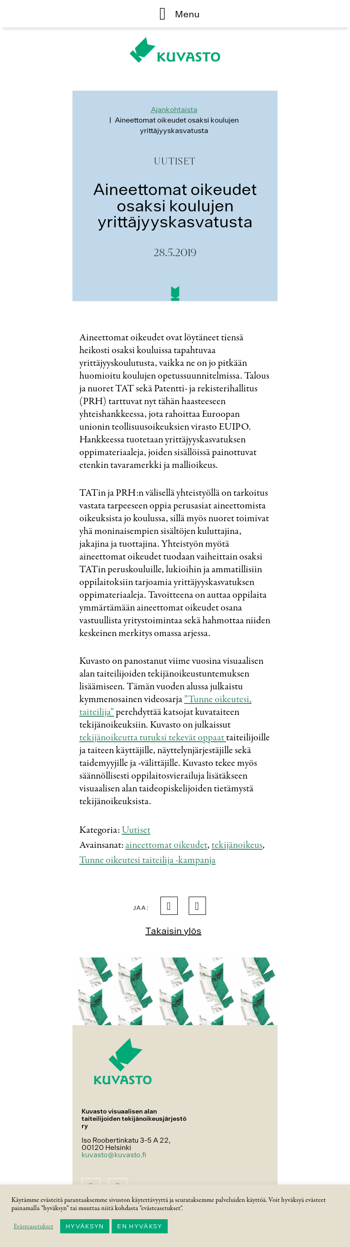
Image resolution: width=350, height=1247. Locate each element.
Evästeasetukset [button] (33, 1226)
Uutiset (136, 830)
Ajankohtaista (174, 109)
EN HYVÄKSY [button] (139, 1226)
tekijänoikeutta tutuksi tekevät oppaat (152, 737)
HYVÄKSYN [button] (85, 1226)
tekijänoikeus (236, 845)
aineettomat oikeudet (166, 845)
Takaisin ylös (173, 930)
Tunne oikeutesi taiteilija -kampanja (147, 860)
